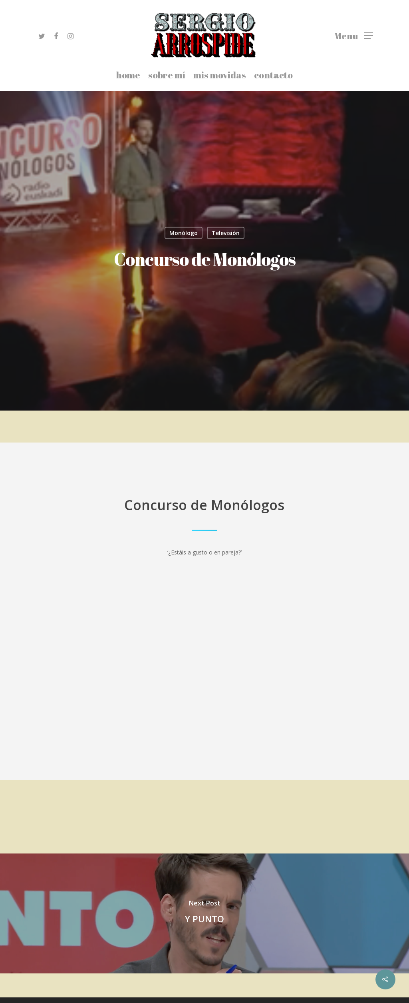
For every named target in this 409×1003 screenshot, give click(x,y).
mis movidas (219, 75)
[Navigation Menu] (353, 35)
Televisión (226, 233)
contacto (273, 75)
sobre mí (166, 75)
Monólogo (183, 233)
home (128, 75)
